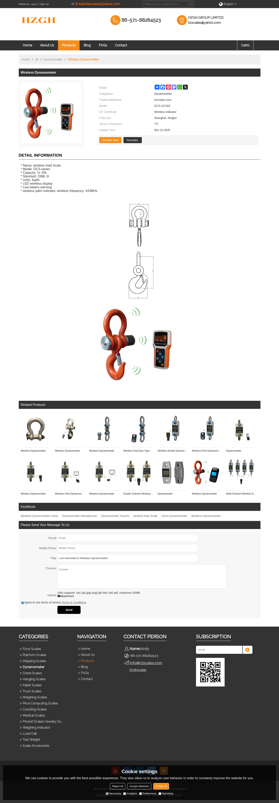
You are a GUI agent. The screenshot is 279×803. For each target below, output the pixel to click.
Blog (87, 45)
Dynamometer (53, 59)
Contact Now (110, 140)
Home (27, 45)
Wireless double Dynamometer (173, 450)
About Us (47, 45)
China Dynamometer (174, 516)
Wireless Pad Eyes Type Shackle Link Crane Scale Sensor (138, 450)
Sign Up (44, 4)
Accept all (161, 786)
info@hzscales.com (146, 663)
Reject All (117, 786)
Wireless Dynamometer (33, 450)
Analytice (130, 793)
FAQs (103, 45)
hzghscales (138, 670)
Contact (121, 45)
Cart (245, 45)
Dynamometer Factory (115, 516)
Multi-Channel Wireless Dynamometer (241, 493)
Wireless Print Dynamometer (207, 450)
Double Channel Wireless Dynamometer (138, 493)
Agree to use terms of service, (53, 602)
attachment (65, 596)
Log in (34, 4)
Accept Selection (139, 786)
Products (69, 45)
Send (68, 609)
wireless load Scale (145, 516)
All (36, 59)
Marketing (166, 793)
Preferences (148, 793)
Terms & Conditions (74, 602)
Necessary (113, 793)
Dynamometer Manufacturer (79, 516)
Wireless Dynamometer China (39, 516)
